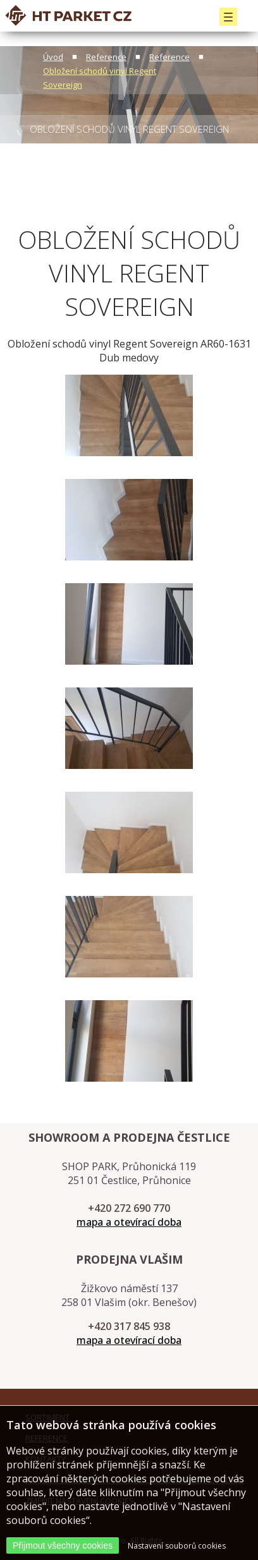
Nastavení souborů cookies (177, 1545)
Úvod (53, 57)
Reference (106, 57)
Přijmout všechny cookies (63, 1545)
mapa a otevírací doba (129, 1222)
